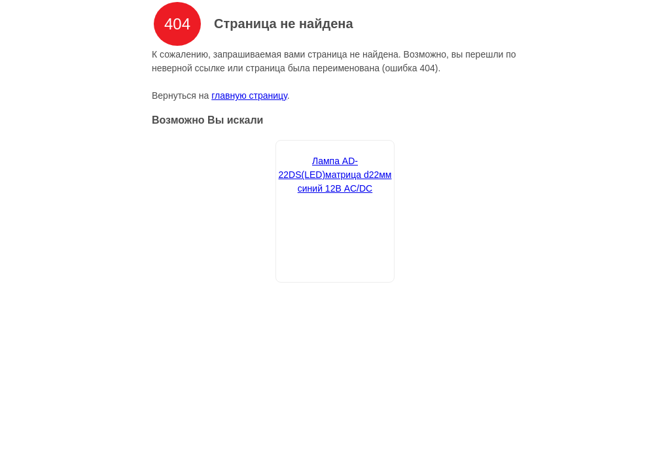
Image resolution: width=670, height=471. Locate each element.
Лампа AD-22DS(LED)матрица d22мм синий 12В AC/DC (334, 175)
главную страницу (249, 95)
